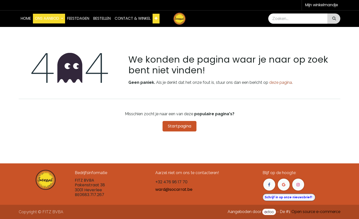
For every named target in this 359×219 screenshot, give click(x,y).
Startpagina (179, 126)
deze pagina (280, 82)
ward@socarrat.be (173, 189)
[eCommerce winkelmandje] (321, 5)
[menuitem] (26, 18)
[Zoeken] (333, 18)
